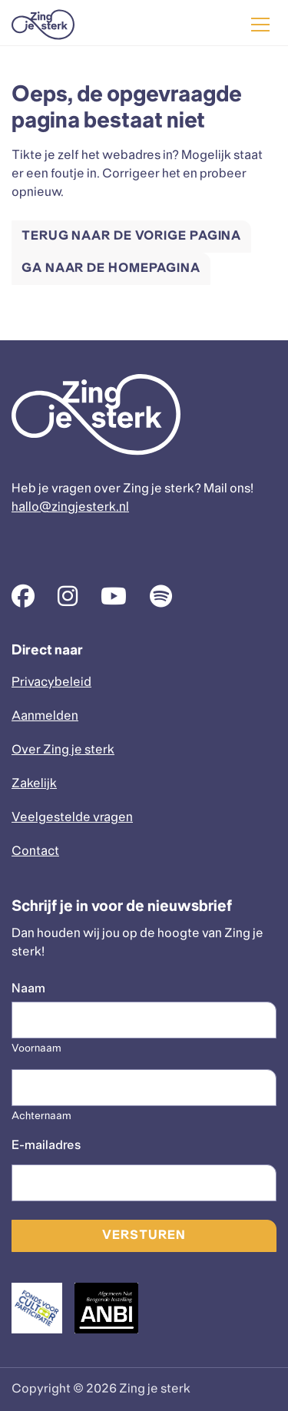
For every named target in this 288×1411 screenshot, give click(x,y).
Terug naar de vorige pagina (131, 236)
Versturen (143, 1235)
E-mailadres (46, 1145)
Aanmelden (45, 716)
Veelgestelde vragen (72, 817)
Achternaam (41, 1116)
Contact (35, 851)
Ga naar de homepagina (111, 268)
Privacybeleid (51, 682)
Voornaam (36, 1049)
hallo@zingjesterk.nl (70, 507)
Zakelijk (34, 784)
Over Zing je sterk (63, 750)
